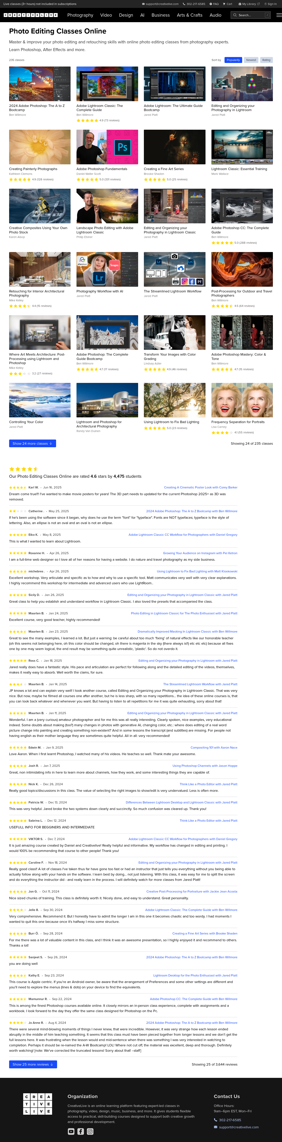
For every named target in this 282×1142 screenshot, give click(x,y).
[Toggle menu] (279, 15)
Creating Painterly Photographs (33, 168)
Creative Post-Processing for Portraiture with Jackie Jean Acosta (191, 891)
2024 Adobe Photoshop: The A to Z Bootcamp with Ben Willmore (191, 511)
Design (126, 15)
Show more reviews (33, 1064)
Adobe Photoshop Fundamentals (101, 168)
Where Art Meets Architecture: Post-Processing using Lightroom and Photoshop (37, 358)
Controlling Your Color (26, 421)
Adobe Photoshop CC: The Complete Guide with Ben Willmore (193, 999)
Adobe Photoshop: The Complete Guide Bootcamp (102, 356)
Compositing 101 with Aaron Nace (214, 747)
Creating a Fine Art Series (164, 168)
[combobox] (251, 15)
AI (142, 15)
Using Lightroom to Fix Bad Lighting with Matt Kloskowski (197, 571)
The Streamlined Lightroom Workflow (172, 291)
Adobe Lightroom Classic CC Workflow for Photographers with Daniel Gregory (183, 535)
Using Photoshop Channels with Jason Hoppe (205, 766)
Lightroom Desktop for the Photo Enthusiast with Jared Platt (195, 975)
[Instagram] (90, 1131)
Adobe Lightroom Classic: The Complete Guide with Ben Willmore (191, 910)
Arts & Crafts (190, 15)
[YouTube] (71, 1131)
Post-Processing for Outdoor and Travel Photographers (241, 293)
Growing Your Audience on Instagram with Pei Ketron (200, 553)
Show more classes (33, 443)
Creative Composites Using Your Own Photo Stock (38, 230)
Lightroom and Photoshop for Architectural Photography (99, 424)
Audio (215, 15)
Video (106, 15)
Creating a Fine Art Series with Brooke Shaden (204, 933)
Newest (251, 60)
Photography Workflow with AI (99, 291)
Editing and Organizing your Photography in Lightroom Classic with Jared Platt (182, 595)
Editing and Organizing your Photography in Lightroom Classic (170, 230)
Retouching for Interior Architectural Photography (36, 293)
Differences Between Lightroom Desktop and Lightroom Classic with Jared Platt (181, 802)
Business (161, 15)
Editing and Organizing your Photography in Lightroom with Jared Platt (188, 660)
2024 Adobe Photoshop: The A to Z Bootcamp (37, 107)
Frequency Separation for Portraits (238, 421)
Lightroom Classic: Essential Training (239, 168)
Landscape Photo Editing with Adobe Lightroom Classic (104, 230)
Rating (266, 60)
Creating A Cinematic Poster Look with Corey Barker (200, 487)
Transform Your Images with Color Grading (170, 356)
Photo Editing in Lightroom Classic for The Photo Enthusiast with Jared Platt (184, 613)
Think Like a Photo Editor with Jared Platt (208, 784)
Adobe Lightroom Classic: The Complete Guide (99, 107)
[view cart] (228, 4)
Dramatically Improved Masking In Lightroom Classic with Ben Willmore (187, 631)
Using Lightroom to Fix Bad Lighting (171, 421)
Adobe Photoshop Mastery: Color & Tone (238, 356)
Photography (80, 15)
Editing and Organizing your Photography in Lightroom (233, 107)
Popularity (233, 60)
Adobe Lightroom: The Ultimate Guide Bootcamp (173, 107)
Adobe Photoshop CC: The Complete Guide (240, 230)
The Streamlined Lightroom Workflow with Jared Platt (200, 684)
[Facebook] (80, 1131)
